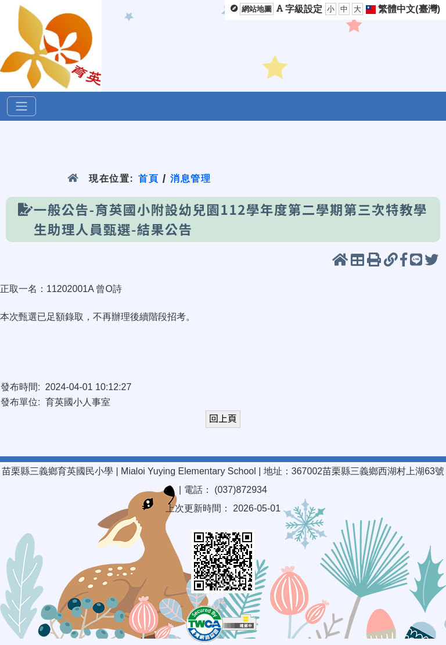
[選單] (21, 106)
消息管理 (191, 178)
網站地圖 (257, 9)
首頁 (148, 178)
